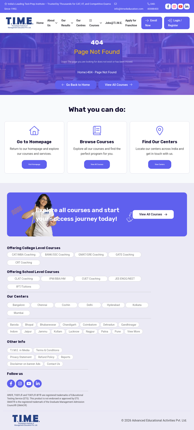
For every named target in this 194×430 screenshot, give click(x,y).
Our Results (65, 23)
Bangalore (19, 304)
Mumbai (18, 312)
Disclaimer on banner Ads (25, 363)
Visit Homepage (34, 164)
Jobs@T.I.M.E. (113, 22)
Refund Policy (46, 357)
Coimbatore (90, 324)
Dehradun (109, 324)
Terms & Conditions (47, 350)
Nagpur (90, 331)
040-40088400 (152, 6)
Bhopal (29, 324)
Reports (65, 357)
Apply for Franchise (131, 23)
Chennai (42, 304)
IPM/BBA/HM (57, 278)
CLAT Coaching (24, 278)
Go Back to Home (76, 85)
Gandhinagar (128, 324)
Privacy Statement (20, 357)
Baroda (14, 324)
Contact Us (53, 363)
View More (133, 331)
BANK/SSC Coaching (57, 254)
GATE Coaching (125, 254)
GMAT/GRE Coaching (91, 254)
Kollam (58, 331)
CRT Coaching (23, 262)
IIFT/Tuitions (23, 286)
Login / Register (175, 23)
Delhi (90, 304)
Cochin (66, 304)
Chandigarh (69, 324)
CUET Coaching (91, 278)
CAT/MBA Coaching (23, 254)
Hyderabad (113, 304)
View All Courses (118, 85)
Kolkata (137, 304)
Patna (104, 331)
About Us (51, 23)
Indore (13, 331)
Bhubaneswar (48, 324)
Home (40, 22)
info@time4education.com (128, 6)
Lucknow (74, 331)
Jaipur (28, 331)
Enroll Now (151, 23)
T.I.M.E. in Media (19, 350)
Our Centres (81, 23)
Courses (94, 23)
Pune (118, 331)
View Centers (160, 164)
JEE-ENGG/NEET (125, 278)
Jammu (42, 331)
